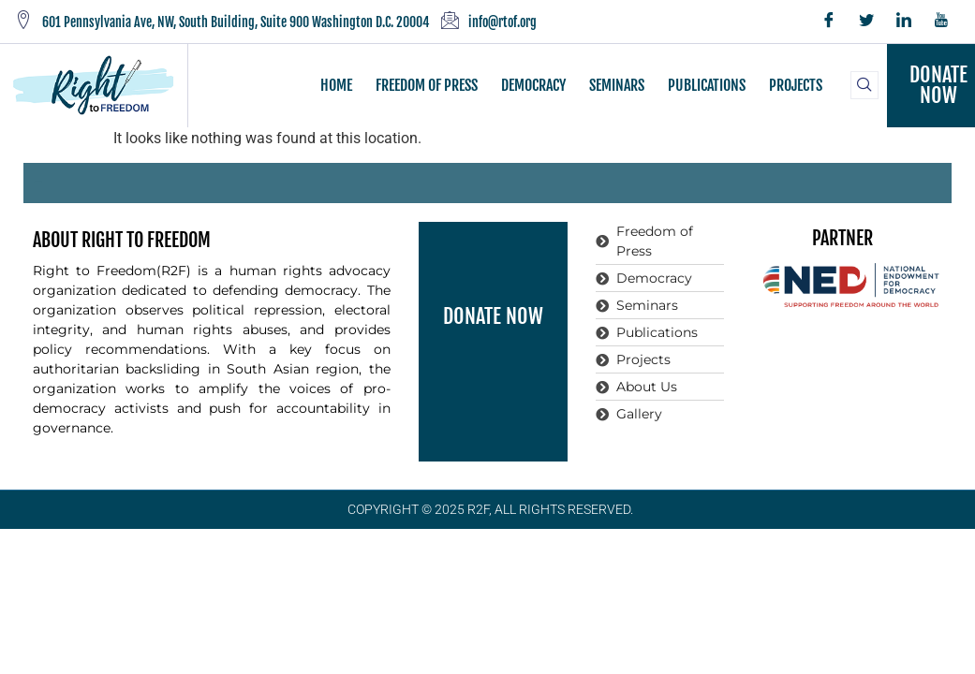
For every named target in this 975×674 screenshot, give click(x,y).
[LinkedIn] (904, 21)
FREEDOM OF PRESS (427, 85)
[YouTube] (941, 21)
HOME (336, 85)
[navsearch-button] (864, 85)
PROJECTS (795, 85)
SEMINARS (616, 85)
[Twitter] (866, 21)
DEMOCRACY (533, 85)
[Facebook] (829, 21)
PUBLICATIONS (707, 85)
